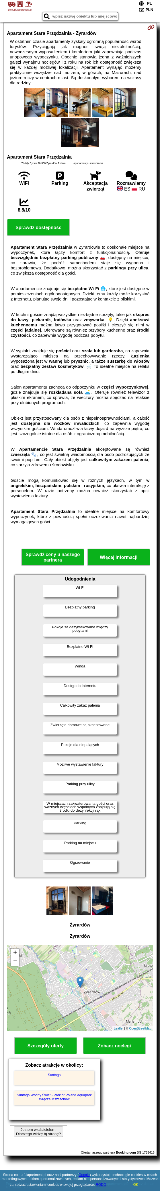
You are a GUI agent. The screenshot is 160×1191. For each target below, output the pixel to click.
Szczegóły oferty (46, 1045)
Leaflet (118, 1028)
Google (84, 1175)
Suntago (54, 1075)
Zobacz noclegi (114, 1045)
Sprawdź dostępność (38, 227)
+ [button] (15, 953)
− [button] (15, 961)
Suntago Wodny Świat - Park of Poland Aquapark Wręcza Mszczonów (54, 1097)
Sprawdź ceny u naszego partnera (53, 557)
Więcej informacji (118, 557)
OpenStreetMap (140, 1028)
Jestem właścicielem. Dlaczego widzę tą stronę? (38, 1131)
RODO (101, 1185)
